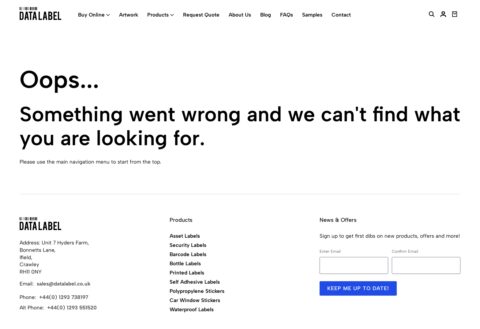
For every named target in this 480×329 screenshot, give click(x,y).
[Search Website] (431, 15)
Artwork (128, 15)
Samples (312, 15)
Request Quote (201, 15)
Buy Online (91, 15)
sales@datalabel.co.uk (64, 284)
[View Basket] (454, 15)
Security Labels (188, 245)
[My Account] (443, 15)
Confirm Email (405, 251)
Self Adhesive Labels (195, 282)
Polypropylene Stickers (197, 291)
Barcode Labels (188, 254)
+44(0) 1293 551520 (72, 307)
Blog (265, 15)
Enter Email (330, 251)
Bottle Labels (185, 263)
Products (158, 15)
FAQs (286, 15)
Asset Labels (185, 236)
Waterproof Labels (192, 309)
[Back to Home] (40, 223)
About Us (240, 15)
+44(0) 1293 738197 (63, 297)
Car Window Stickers (195, 300)
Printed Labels (187, 273)
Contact (341, 15)
